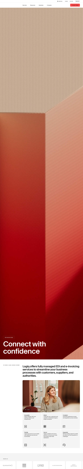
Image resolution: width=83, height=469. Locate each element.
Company (49, 5)
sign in (77, 1)
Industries (41, 5)
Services (25, 5)
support (71, 1)
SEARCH (66, 1)
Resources (32, 5)
